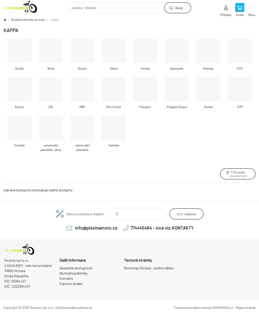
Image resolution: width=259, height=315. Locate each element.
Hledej (179, 8)
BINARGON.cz (223, 308)
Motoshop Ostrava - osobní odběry (149, 268)
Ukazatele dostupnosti (76, 268)
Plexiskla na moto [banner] (23, 6)
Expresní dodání (71, 284)
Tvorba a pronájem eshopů (193, 308)
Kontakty (66, 278)
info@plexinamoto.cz (96, 227)
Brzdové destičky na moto (28, 19)
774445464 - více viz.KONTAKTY (162, 227)
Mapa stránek (246, 308)
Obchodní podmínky (73, 273)
